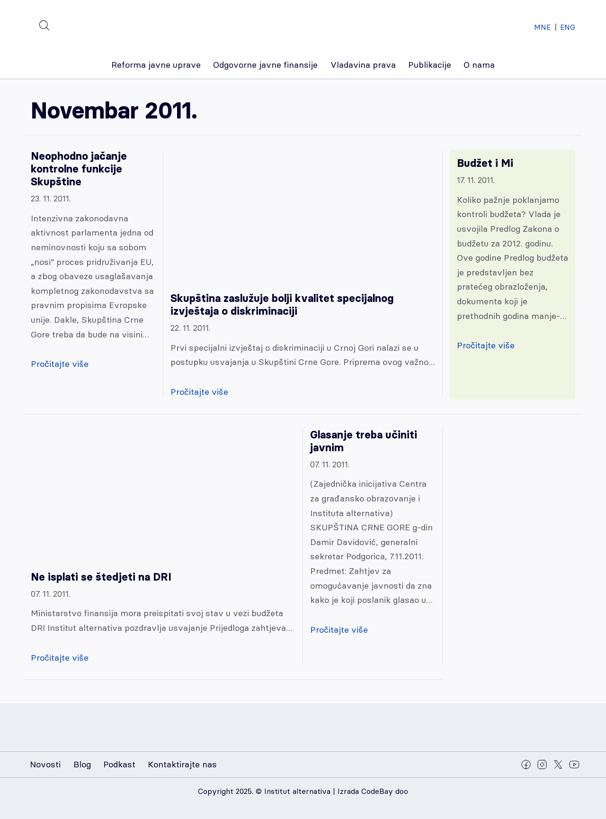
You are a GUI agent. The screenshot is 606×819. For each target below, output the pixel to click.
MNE (542, 27)
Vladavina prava (363, 64)
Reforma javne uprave (156, 64)
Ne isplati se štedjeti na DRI (101, 577)
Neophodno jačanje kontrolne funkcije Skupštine (79, 169)
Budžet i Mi (485, 163)
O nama (479, 64)
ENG (567, 27)
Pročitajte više (60, 363)
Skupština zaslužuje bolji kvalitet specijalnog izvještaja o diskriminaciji (281, 305)
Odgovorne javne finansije (265, 64)
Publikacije (429, 64)
